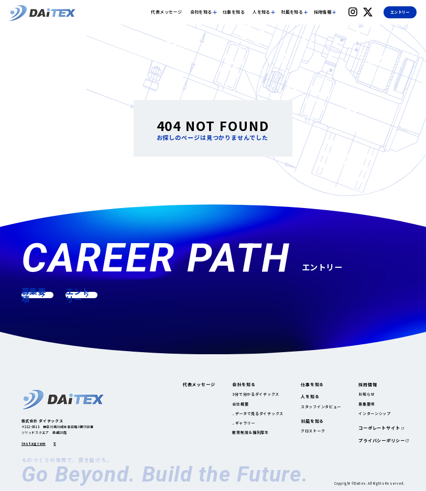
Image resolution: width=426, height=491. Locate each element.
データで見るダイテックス (259, 413)
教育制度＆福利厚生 (250, 432)
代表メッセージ (166, 12)
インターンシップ (374, 413)
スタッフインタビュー (321, 406)
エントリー (400, 12)
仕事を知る (234, 12)
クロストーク (313, 430)
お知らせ (366, 394)
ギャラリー (245, 422)
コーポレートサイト (379, 428)
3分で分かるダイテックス (255, 394)
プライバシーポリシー (381, 441)
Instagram (33, 443)
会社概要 (240, 404)
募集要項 (366, 404)
